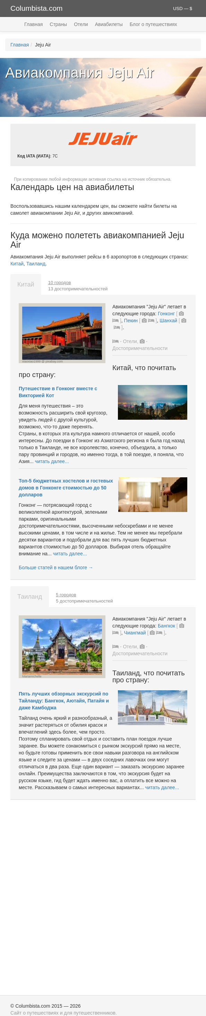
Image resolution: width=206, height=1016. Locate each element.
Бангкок (166, 626)
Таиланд (35, 263)
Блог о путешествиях (153, 24)
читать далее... (52, 461)
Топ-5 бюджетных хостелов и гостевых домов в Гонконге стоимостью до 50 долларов (66, 487)
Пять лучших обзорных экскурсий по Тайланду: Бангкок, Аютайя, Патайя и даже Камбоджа (64, 700)
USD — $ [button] (182, 8)
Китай (17, 263)
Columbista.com (36, 8)
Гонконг (166, 313)
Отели (81, 24)
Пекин (131, 320)
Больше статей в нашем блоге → (56, 567)
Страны (58, 24)
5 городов (66, 594)
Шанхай (168, 320)
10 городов (59, 282)
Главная (33, 24)
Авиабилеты (109, 24)
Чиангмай (135, 632)
